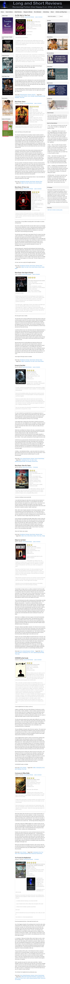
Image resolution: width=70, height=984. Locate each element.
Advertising (46, 12)
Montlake (32, 96)
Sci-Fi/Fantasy (28, 461)
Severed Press (35, 461)
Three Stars (22, 97)
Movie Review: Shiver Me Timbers (23, 465)
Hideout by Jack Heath (20, 540)
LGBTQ (27, 978)
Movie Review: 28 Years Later (22, 187)
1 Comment (36, 859)
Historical (31, 183)
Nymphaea (17, 97)
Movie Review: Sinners (20, 101)
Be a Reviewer (37, 12)
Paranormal (33, 853)
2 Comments (35, 467)
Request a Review (28, 12)
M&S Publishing (18, 769)
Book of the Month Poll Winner (30, 976)
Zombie (39, 267)
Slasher (34, 535)
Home (2, 12)
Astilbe (22, 183)
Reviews (29, 94)
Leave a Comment (38, 16)
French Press (20, 978)
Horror (29, 96)
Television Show (39, 181)
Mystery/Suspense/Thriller (40, 96)
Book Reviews (18, 12)
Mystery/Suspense (23, 94)
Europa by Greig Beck (20, 365)
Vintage (43, 535)
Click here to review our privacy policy (54, 209)
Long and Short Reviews (35, 5)
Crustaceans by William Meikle (22, 773)
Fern (28, 460)
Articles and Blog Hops (61, 12)
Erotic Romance (24, 96)
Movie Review (32, 181)
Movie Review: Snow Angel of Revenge (24, 272)
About (52, 12)
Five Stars (26, 183)
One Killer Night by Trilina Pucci (22, 15)
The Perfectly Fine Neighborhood (23, 858)
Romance (34, 94)
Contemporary (18, 96)
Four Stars (26, 267)
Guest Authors (9, 12)
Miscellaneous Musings (24, 181)
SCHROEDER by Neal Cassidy (21, 658)
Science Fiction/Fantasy (39, 458)
